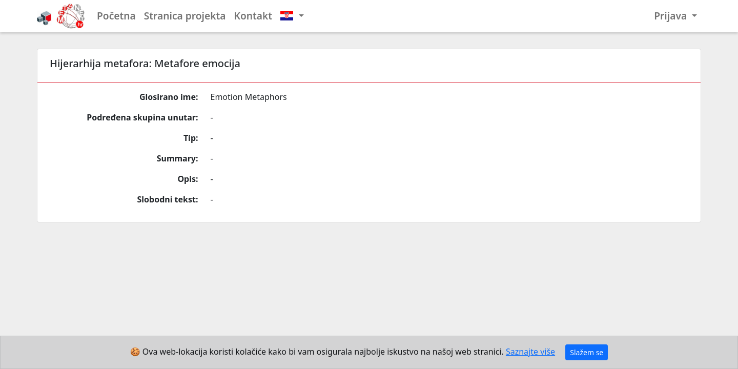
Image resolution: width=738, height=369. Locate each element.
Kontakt (253, 16)
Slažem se (586, 352)
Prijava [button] (671, 16)
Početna (116, 16)
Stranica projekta (185, 16)
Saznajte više (530, 351)
